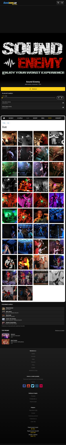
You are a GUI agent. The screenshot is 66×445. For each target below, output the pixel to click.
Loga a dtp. (33, 421)
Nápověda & (33, 410)
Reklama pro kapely (59, 330)
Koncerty (58, 118)
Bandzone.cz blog (33, 370)
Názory (35, 118)
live (8, 123)
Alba (27, 118)
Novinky (11, 118)
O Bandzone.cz (33, 418)
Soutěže (33, 367)
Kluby (33, 365)
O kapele (20, 118)
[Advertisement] (33, 18)
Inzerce (33, 382)
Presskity (33, 396)
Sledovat (33, 89)
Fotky (50, 118)
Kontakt (33, 413)
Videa (42, 118)
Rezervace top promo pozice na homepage (33, 379)
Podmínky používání (33, 416)
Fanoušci (33, 362)
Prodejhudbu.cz (33, 399)
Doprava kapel (33, 401)
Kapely (33, 353)
